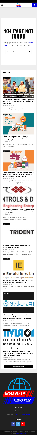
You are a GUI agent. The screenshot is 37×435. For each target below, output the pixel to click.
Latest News (7, 72)
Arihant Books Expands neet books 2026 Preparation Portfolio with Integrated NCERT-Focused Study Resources (17, 138)
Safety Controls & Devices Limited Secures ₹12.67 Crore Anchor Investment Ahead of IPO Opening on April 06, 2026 (18, 211)
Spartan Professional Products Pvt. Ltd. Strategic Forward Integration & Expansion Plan (18, 281)
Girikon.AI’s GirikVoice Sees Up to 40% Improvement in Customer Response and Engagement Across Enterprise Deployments (17, 317)
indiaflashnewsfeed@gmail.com (22, 414)
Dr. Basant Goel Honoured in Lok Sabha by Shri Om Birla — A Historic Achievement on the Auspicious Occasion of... (18, 102)
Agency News (6, 78)
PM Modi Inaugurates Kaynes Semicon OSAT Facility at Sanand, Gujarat (17, 247)
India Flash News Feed (21, 433)
